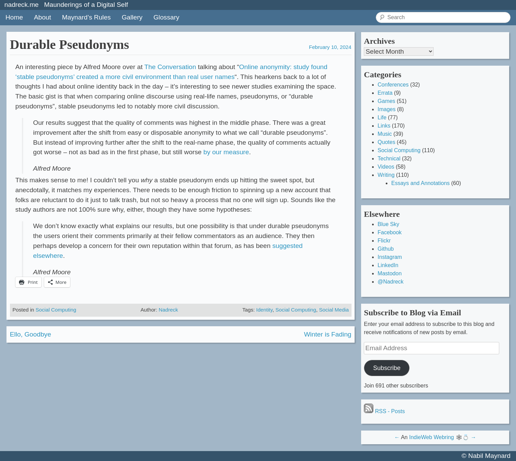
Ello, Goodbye (30, 334)
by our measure (226, 152)
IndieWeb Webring (431, 437)
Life (382, 117)
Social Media (334, 310)
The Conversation (170, 66)
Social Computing (56, 310)
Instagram (390, 257)
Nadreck (168, 310)
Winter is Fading (328, 334)
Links (384, 126)
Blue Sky (388, 224)
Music (385, 134)
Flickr (384, 240)
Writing (386, 175)
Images (386, 109)
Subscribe (386, 368)
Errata (385, 93)
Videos (386, 167)
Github (386, 249)
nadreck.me (21, 4)
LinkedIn (388, 265)
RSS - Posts (384, 411)
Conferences (393, 85)
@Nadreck (390, 282)
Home (14, 17)
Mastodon (389, 273)
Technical (389, 158)
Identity (264, 310)
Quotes (386, 142)
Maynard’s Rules (86, 17)
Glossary (167, 17)
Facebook (389, 232)
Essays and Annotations (420, 183)
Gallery (132, 17)
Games (386, 101)
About (42, 17)
